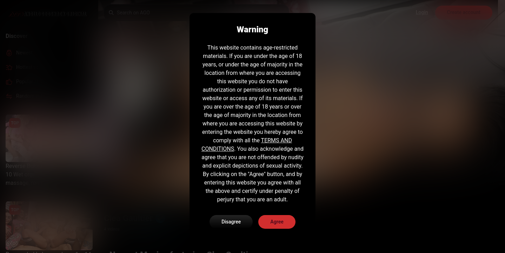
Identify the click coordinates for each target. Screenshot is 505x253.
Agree (277, 222)
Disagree (231, 222)
